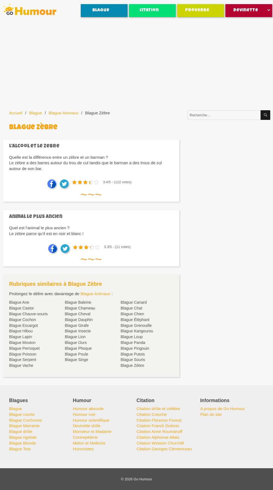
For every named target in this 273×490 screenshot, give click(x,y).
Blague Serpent (22, 359)
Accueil (15, 113)
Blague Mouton (22, 342)
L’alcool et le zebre (34, 146)
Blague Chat (131, 308)
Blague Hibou (21, 331)
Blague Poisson (22, 354)
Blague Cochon (22, 319)
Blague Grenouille (136, 325)
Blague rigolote (23, 437)
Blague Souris (133, 359)
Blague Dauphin (79, 319)
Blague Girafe (77, 325)
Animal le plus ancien (35, 217)
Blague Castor (21, 308)
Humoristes (83, 448)
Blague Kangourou (137, 331)
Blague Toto (20, 448)
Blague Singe (76, 359)
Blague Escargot (23, 325)
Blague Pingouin (135, 348)
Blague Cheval (77, 314)
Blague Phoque (78, 348)
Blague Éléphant (135, 319)
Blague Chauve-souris (28, 314)
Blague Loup (132, 337)
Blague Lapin (20, 337)
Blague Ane (19, 302)
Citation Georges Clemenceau (164, 448)
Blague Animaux (63, 113)
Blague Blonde (22, 443)
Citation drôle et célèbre (158, 408)
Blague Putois (133, 354)
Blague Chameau (80, 308)
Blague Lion (75, 337)
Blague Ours (76, 342)
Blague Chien (132, 314)
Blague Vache (21, 365)
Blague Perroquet (24, 348)
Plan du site (211, 414)
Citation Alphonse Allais (158, 437)
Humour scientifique (91, 420)
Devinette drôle (87, 425)
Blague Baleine (78, 302)
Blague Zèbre (132, 365)
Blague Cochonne (25, 420)
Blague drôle (20, 431)
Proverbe (197, 10)
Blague (100, 10)
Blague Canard (134, 302)
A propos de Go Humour (222, 408)
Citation (149, 10)
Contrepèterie (85, 437)
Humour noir (84, 414)
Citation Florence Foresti (159, 420)
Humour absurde (88, 408)
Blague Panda (133, 342)
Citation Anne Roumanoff (160, 431)
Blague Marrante (24, 425)
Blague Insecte (78, 331)
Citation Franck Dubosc (158, 425)
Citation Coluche (152, 414)
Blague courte (22, 414)
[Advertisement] (137, 64)
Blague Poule (76, 354)
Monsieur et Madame (92, 431)
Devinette (245, 10)
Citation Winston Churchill (160, 443)
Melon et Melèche (89, 443)
